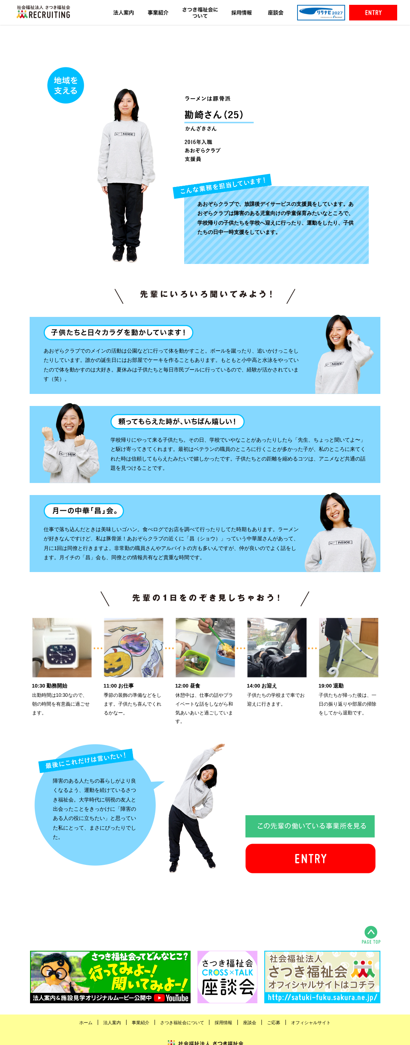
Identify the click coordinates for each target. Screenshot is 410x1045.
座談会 (249, 1022)
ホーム (85, 1022)
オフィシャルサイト (311, 1022)
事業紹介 (140, 1022)
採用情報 (223, 1022)
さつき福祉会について (182, 1022)
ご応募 (273, 1022)
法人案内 (112, 1022)
